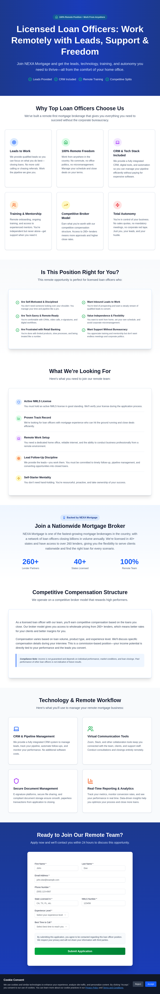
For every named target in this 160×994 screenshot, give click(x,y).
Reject (138, 984)
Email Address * (42, 875)
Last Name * (87, 864)
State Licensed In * (43, 899)
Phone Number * (42, 887)
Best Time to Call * (43, 922)
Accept (151, 984)
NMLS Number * (89, 899)
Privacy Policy (91, 988)
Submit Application (80, 951)
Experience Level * (43, 911)
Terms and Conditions (113, 988)
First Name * (40, 864)
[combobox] (51, 915)
